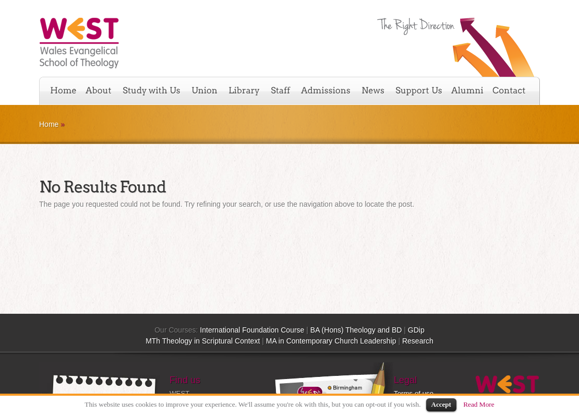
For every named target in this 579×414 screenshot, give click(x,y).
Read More (478, 404)
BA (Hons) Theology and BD (356, 330)
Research (417, 341)
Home (48, 124)
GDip (416, 330)
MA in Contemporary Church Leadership (331, 341)
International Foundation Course (252, 330)
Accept (441, 404)
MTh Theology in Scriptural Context (203, 341)
